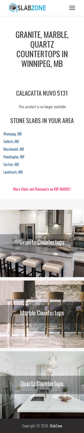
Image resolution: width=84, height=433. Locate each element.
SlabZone (56, 426)
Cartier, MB (11, 164)
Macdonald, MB (13, 149)
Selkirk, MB (11, 141)
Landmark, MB (13, 172)
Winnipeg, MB (12, 134)
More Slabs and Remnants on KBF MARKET (42, 189)
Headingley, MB (13, 156)
